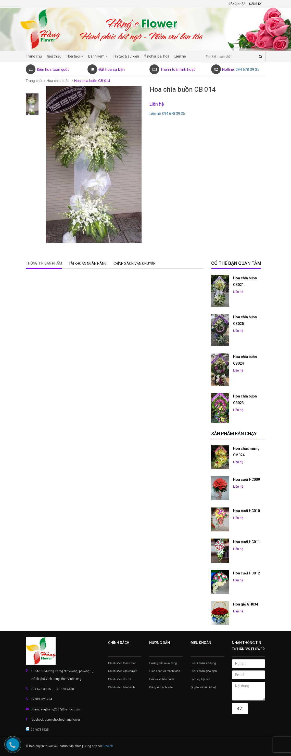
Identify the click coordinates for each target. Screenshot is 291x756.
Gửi (240, 708)
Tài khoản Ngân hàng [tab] (88, 264)
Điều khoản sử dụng (203, 663)
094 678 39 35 (247, 69)
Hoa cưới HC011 (246, 542)
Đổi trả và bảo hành (161, 679)
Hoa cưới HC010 (246, 511)
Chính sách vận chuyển (122, 670)
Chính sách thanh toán (122, 663)
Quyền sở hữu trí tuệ (203, 687)
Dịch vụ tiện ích (200, 679)
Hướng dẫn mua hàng (162, 663)
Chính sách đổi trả (119, 679)
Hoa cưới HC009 (246, 479)
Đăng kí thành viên (161, 687)
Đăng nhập (237, 4)
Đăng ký (255, 4)
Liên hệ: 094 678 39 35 (167, 114)
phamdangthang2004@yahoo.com (55, 709)
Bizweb (108, 746)
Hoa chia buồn (58, 81)
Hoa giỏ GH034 (245, 604)
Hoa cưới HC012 (246, 573)
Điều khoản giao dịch (204, 670)
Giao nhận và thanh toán (164, 670)
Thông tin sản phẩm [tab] (44, 263)
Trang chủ (34, 81)
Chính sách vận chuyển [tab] (134, 264)
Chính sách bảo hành (121, 687)
